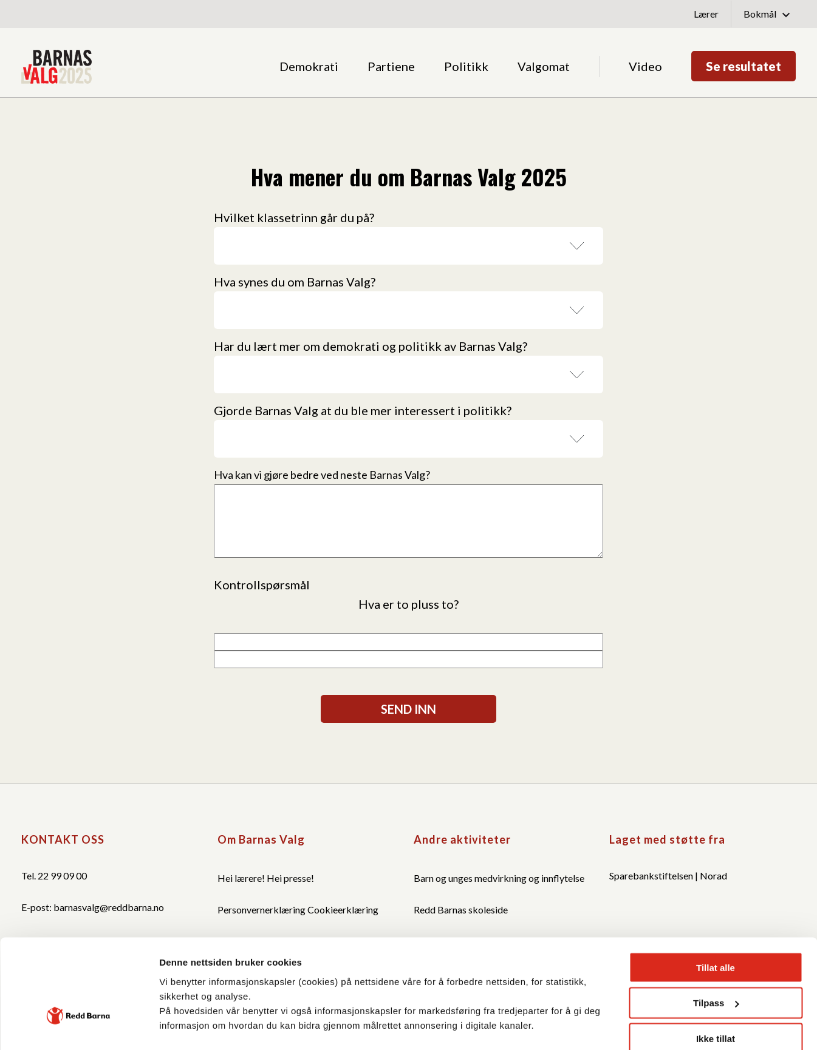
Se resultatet (743, 66)
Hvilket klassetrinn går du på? (294, 217)
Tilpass (716, 914)
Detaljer (176, 1030)
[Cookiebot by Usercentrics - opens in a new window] (79, 1022)
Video (645, 66)
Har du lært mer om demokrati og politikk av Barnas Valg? (370, 346)
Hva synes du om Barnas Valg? (294, 281)
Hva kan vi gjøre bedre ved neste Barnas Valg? (322, 474)
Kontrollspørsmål (262, 584)
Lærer (706, 13)
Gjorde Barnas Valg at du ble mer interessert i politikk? (362, 410)
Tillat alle (715, 878)
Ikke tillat (715, 949)
